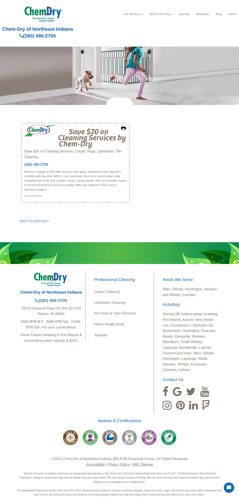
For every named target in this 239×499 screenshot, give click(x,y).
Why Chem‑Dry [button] (161, 14)
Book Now (202, 14)
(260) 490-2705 (37, 36)
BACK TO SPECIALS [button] (34, 221)
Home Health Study (109, 324)
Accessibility (95, 464)
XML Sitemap (142, 464)
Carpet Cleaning (107, 292)
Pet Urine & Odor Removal (115, 313)
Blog (219, 14)
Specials (184, 14)
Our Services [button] (133, 14)
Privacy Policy (119, 464)
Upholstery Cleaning (110, 302)
